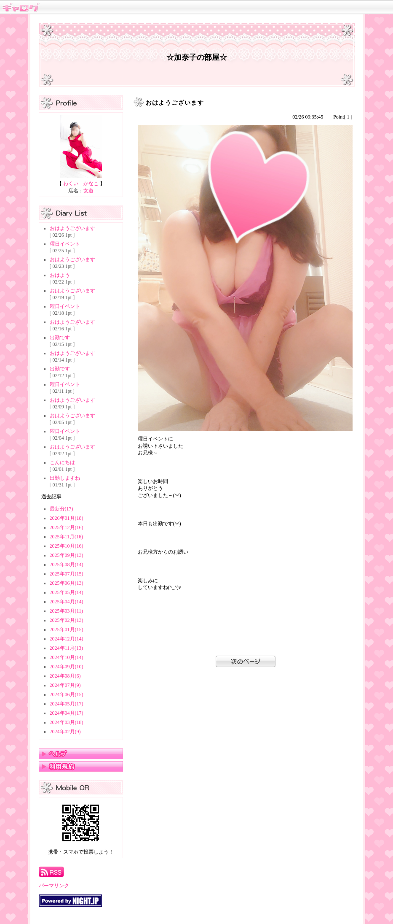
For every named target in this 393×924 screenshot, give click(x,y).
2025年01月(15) (66, 629)
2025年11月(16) (66, 537)
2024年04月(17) (66, 713)
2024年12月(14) (66, 639)
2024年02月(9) (65, 732)
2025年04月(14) (66, 602)
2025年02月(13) (66, 620)
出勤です (60, 337)
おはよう (60, 275)
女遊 (88, 191)
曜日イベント (65, 244)
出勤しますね (65, 478)
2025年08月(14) (66, 564)
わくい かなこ (81, 183)
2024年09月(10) (66, 667)
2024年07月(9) (65, 685)
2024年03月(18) (66, 722)
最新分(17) (61, 509)
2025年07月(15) (66, 574)
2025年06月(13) (66, 583)
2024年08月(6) (65, 676)
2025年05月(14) (66, 592)
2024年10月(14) (66, 657)
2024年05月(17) (66, 704)
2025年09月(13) (66, 555)
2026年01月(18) (66, 518)
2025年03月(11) (66, 611)
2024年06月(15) (66, 694)
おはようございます (72, 228)
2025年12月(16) (66, 527)
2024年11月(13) (66, 648)
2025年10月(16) (66, 546)
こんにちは (62, 462)
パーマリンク (54, 886)
